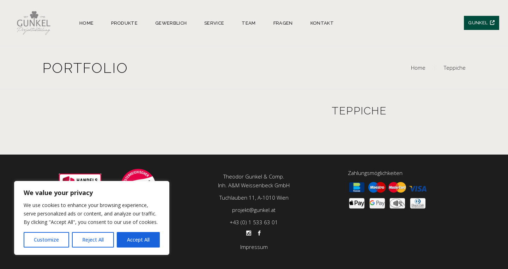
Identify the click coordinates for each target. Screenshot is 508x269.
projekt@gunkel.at (254, 209)
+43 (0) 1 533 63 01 (254, 222)
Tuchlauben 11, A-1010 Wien (254, 197)
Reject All (93, 239)
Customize (46, 239)
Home (418, 67)
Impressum (254, 246)
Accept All (138, 239)
